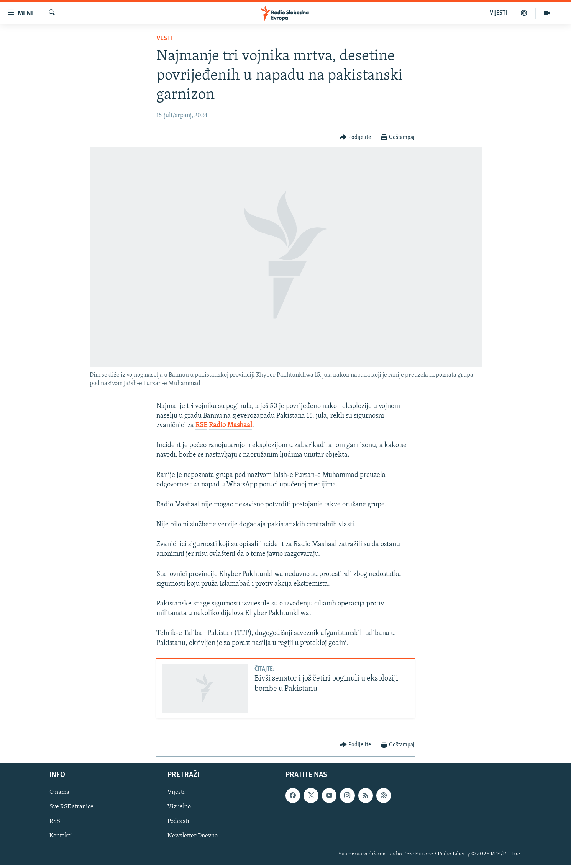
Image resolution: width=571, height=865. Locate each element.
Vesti (164, 38)
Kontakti (60, 836)
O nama (59, 793)
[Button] (355, 137)
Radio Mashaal (230, 425)
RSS (54, 822)
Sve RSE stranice (71, 807)
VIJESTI (498, 13)
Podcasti (178, 822)
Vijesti (176, 793)
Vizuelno (179, 807)
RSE (201, 425)
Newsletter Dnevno (192, 836)
